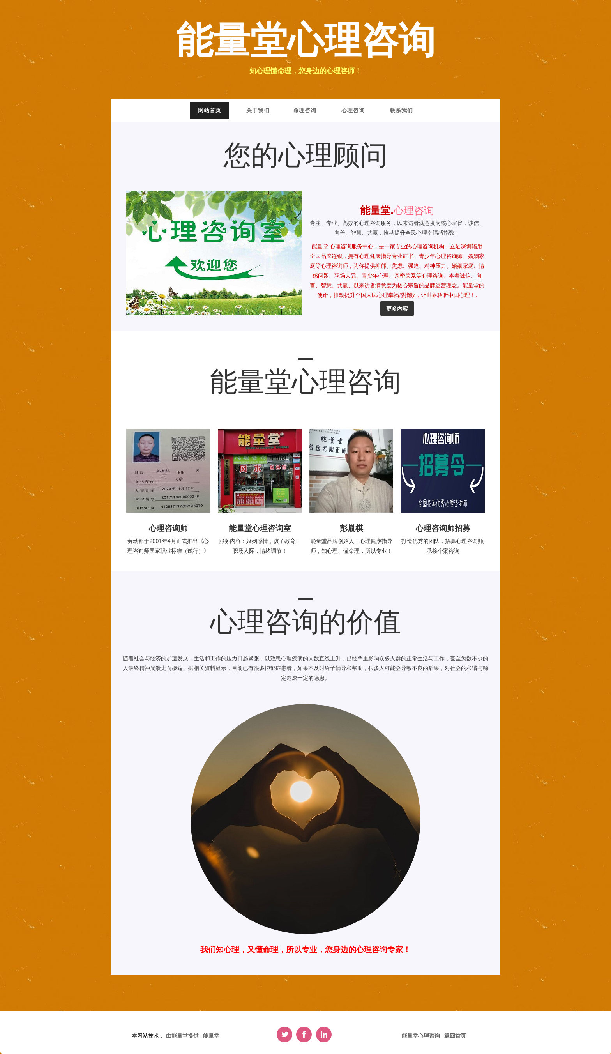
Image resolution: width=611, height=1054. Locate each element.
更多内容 (397, 308)
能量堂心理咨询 (305, 41)
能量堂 (211, 1035)
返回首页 (455, 1035)
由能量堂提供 (183, 1035)
